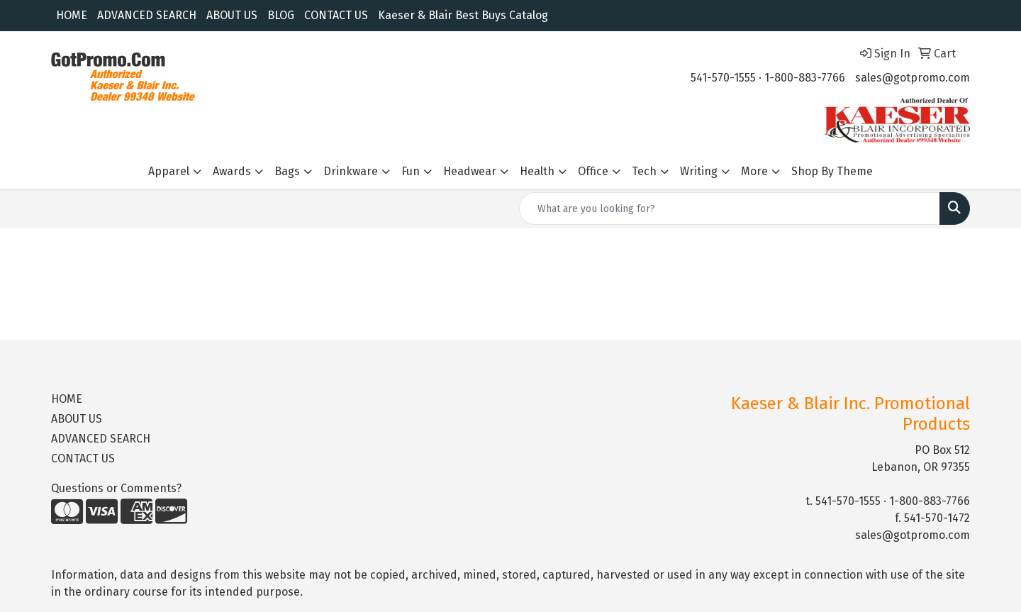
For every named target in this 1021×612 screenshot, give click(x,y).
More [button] (754, 171)
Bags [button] (287, 171)
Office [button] (593, 171)
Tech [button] (644, 171)
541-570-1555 (723, 77)
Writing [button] (699, 171)
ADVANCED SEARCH (146, 15)
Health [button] (537, 171)
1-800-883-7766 (804, 77)
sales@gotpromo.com (912, 77)
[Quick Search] (729, 208)
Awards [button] (232, 171)
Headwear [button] (469, 171)
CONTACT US (336, 15)
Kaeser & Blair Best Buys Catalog (463, 15)
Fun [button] (410, 171)
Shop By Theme (832, 171)
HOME (71, 15)
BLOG (280, 15)
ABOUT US (231, 15)
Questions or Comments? (116, 488)
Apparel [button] (168, 171)
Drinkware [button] (350, 171)
